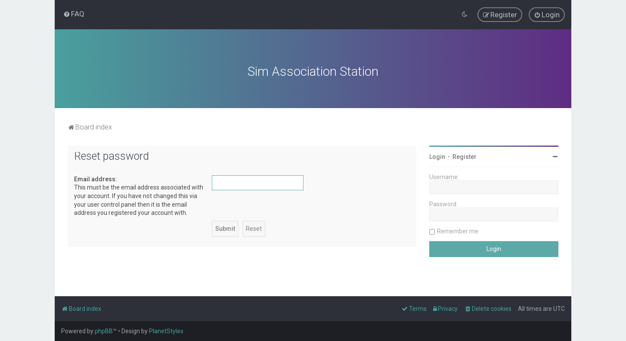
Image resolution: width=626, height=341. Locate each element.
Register (464, 155)
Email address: (95, 178)
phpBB (104, 331)
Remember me (457, 230)
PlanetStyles (166, 331)
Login (437, 155)
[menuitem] (74, 13)
